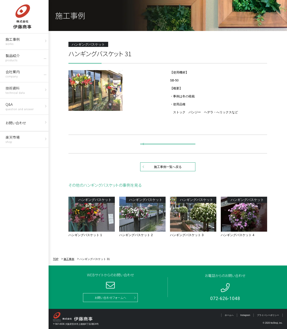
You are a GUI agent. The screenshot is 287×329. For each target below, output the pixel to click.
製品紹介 (13, 57)
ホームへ (229, 315)
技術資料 (15, 89)
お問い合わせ (16, 122)
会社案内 (13, 73)
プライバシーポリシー (268, 315)
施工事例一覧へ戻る (168, 167)
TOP (55, 259)
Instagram (245, 315)
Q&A (20, 106)
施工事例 (13, 41)
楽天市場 (13, 139)
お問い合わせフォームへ (110, 297)
